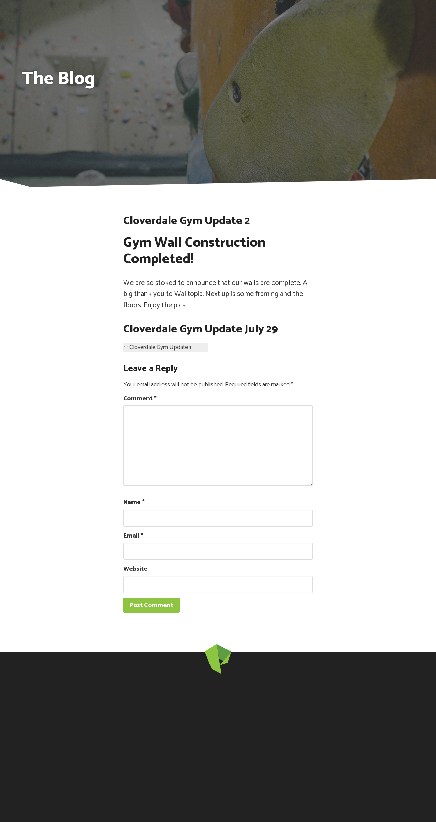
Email (133, 536)
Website (135, 569)
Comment (140, 398)
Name (134, 502)
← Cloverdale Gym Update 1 (157, 347)
